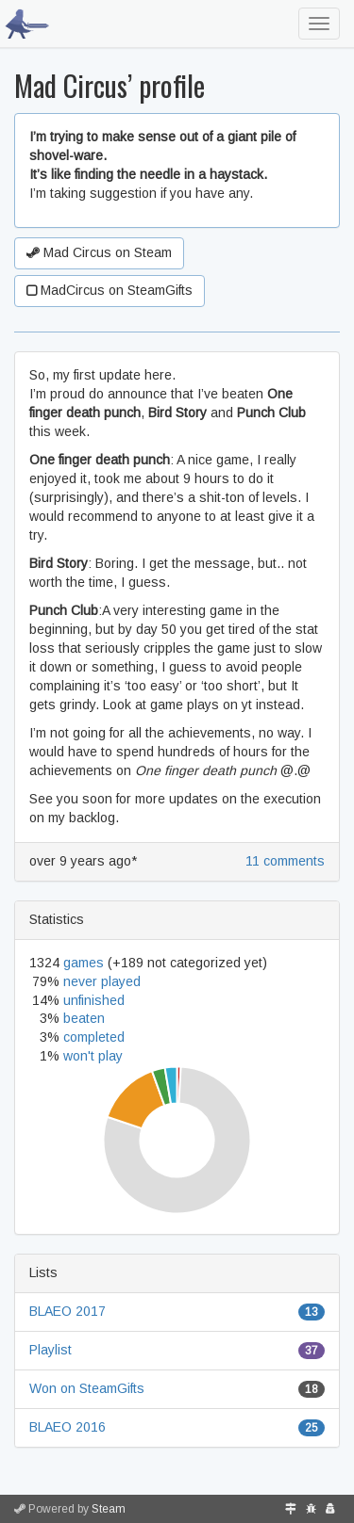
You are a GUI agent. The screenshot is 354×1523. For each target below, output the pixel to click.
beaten (84, 1018)
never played (102, 981)
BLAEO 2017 (67, 1311)
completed (94, 1037)
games (83, 962)
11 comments (285, 860)
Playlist (50, 1349)
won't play (93, 1055)
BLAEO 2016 (67, 1426)
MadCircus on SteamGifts (109, 290)
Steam (109, 1508)
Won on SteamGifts (86, 1388)
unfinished (94, 1000)
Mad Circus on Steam (99, 252)
